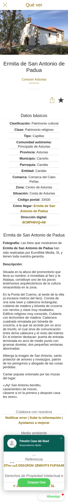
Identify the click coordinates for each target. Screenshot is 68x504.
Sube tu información (45, 418)
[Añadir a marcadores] (60, 100)
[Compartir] (52, 100)
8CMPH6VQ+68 (34, 222)
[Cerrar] (5, 5)
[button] (61, 438)
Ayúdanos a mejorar (33, 423)
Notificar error (16, 418)
